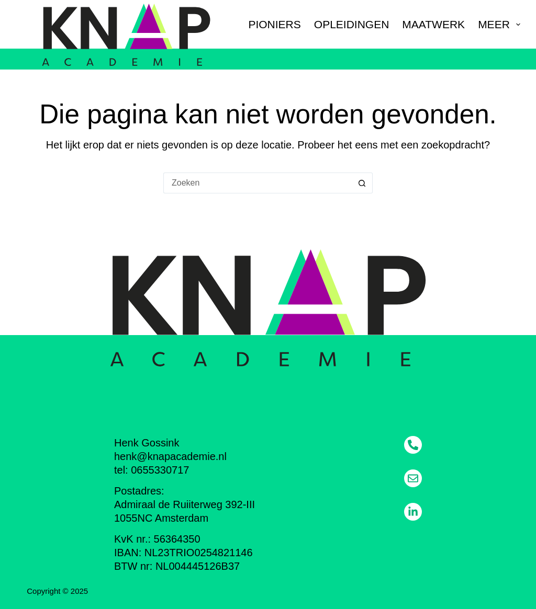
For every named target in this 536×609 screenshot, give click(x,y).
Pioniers (274, 24)
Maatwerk (433, 24)
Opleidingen (351, 24)
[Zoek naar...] (257, 183)
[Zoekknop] (362, 183)
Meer (499, 24)
